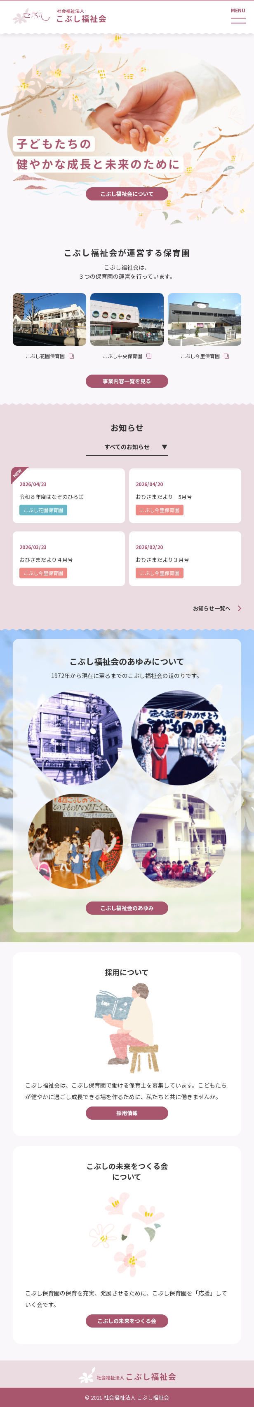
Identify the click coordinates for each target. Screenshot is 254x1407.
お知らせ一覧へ (211, 608)
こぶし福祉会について (127, 194)
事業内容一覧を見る (127, 381)
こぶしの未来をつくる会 (126, 1321)
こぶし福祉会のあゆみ (127, 908)
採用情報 (127, 1113)
